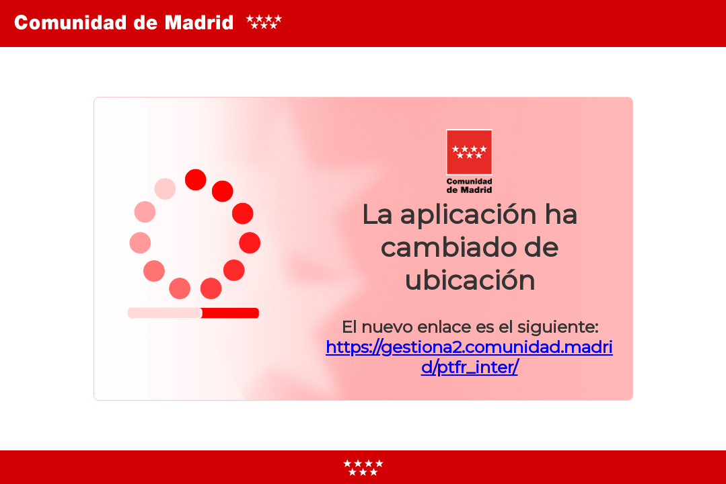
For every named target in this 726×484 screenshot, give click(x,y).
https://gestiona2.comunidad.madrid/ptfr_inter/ (469, 357)
